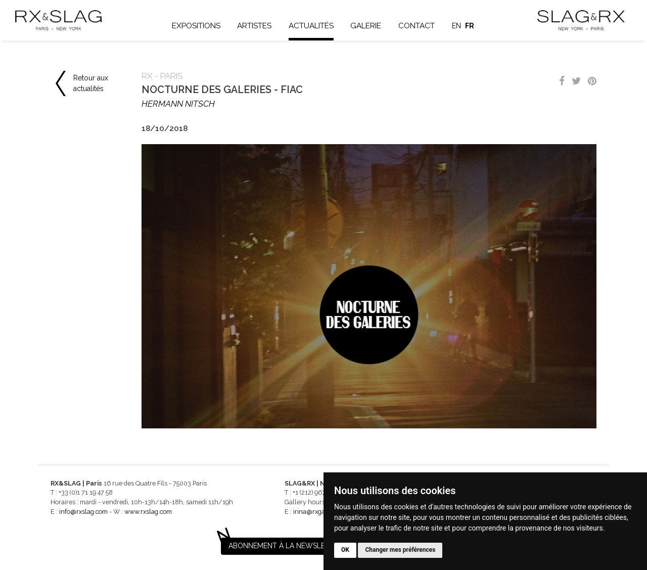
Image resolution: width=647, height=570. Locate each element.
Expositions (196, 25)
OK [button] (345, 549)
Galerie (365, 25)
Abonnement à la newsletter (285, 546)
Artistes (254, 25)
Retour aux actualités (90, 83)
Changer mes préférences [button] (400, 549)
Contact (416, 25)
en (456, 26)
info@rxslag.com (83, 511)
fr (469, 26)
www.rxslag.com (148, 511)
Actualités (311, 25)
